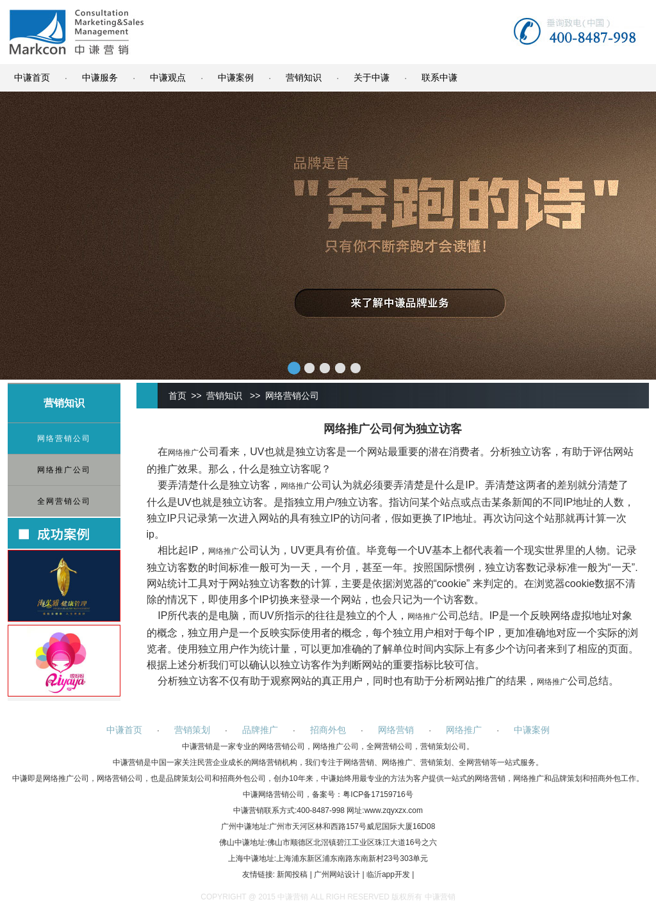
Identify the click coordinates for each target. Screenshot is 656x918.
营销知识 (304, 77)
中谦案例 (236, 77)
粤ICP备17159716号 (378, 794)
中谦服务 (100, 77)
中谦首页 (32, 77)
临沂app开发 (388, 874)
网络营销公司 (64, 438)
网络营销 (396, 730)
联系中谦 (439, 77)
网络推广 (183, 452)
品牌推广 (260, 730)
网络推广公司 (64, 469)
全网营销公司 (64, 501)
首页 (177, 396)
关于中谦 (372, 77)
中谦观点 (168, 77)
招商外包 (328, 730)
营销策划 (192, 730)
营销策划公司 (443, 746)
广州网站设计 (337, 874)
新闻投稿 (292, 874)
